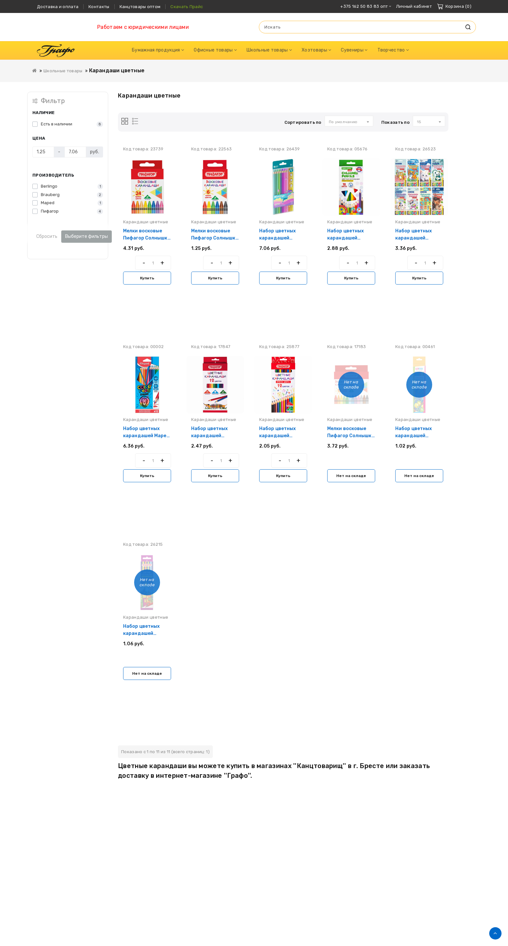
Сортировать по (302, 122)
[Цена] (43, 152)
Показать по (395, 122)
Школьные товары (63, 70)
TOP (495, 933)
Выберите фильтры (86, 236)
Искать (468, 27)
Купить (147, 278)
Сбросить (46, 236)
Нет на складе (351, 475)
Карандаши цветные (116, 70)
